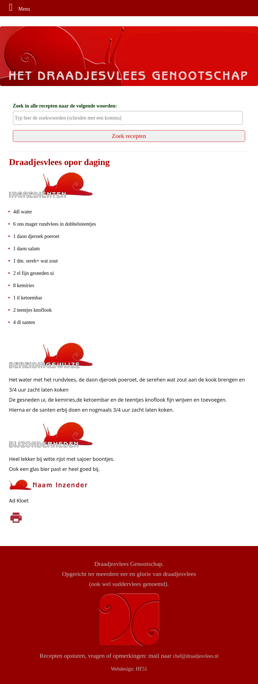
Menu (17, 9)
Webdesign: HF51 (129, 669)
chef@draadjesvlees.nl (195, 656)
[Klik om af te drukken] (16, 517)
